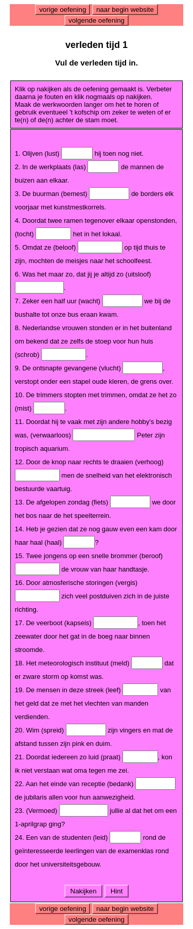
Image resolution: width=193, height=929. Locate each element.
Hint (117, 891)
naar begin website (125, 9)
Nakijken (83, 891)
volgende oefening (96, 20)
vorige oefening (62, 9)
